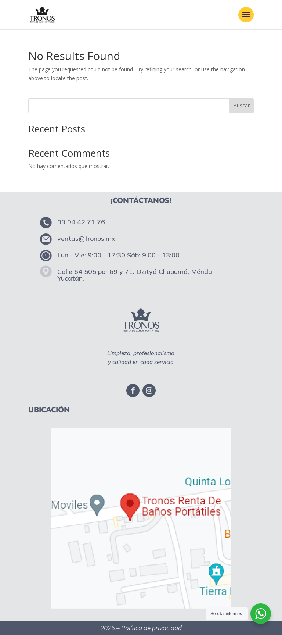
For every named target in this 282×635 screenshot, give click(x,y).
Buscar (241, 105)
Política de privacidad (151, 628)
